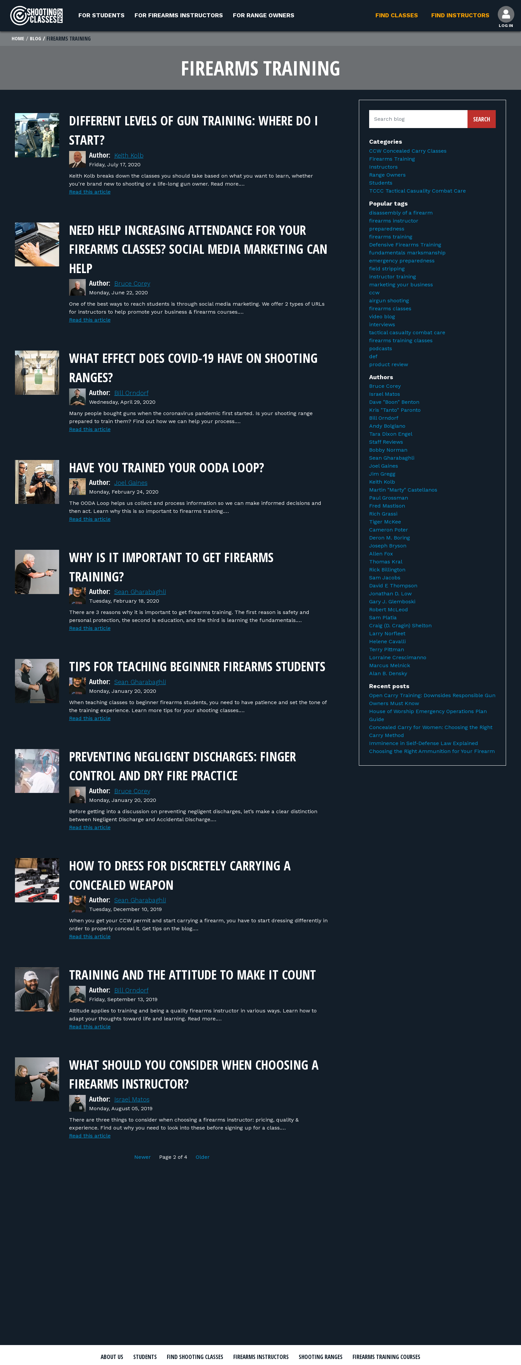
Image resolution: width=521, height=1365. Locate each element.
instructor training (392, 277)
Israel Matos (133, 1137)
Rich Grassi (383, 515)
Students (380, 184)
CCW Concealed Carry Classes (408, 152)
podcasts (380, 349)
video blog (382, 317)
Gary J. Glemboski (392, 602)
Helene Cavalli (387, 642)
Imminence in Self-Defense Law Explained (423, 744)
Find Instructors (459, 15)
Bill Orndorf (133, 393)
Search (481, 120)
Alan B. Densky (388, 674)
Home (18, 39)
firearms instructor (393, 221)
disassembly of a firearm (401, 213)
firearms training (390, 237)
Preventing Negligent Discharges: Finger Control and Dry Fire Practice (198, 783)
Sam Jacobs (384, 578)
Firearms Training (392, 160)
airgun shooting (389, 301)
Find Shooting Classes (229, 1357)
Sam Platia (383, 618)
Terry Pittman (386, 650)
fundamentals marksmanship (407, 253)
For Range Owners (263, 15)
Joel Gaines (132, 483)
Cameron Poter (388, 531)
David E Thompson (393, 586)
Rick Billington (387, 570)
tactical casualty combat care (407, 333)
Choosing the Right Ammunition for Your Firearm (432, 752)
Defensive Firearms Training (405, 245)
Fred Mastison (387, 507)
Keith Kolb (130, 156)
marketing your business (401, 285)
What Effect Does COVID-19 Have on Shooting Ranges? (188, 367)
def (373, 357)
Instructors (383, 168)
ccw (374, 293)
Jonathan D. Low (390, 594)
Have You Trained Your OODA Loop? (189, 466)
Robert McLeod (388, 610)
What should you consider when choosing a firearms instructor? (184, 1110)
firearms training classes (401, 341)
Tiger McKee (385, 523)
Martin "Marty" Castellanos (403, 491)
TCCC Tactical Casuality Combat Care (417, 192)
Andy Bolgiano (387, 427)
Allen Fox (381, 554)
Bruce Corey (134, 284)
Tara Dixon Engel (390, 435)
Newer (143, 1194)
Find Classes (395, 15)
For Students (101, 15)
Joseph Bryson (387, 546)
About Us (133, 1357)
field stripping (387, 269)
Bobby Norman (388, 451)
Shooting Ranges (375, 1357)
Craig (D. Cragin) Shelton (400, 626)
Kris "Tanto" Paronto (395, 411)
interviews (382, 325)
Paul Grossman (388, 499)
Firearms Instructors (306, 1357)
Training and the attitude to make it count (198, 1002)
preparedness (386, 229)
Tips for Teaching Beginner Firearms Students (195, 674)
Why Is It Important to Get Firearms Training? (195, 565)
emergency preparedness (402, 261)
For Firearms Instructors (179, 15)
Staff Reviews (386, 443)
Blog (36, 39)
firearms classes (390, 309)
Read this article (90, 192)
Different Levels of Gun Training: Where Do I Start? (185, 129)
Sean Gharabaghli (142, 592)
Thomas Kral (385, 562)
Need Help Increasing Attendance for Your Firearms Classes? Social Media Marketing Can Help (198, 248)
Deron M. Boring (389, 538)
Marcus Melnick (389, 666)
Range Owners (387, 176)
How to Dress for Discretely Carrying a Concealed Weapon (173, 892)
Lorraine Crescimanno (397, 658)
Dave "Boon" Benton (394, 403)
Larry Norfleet (387, 634)
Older (203, 1194)
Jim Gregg (382, 475)
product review (388, 365)
